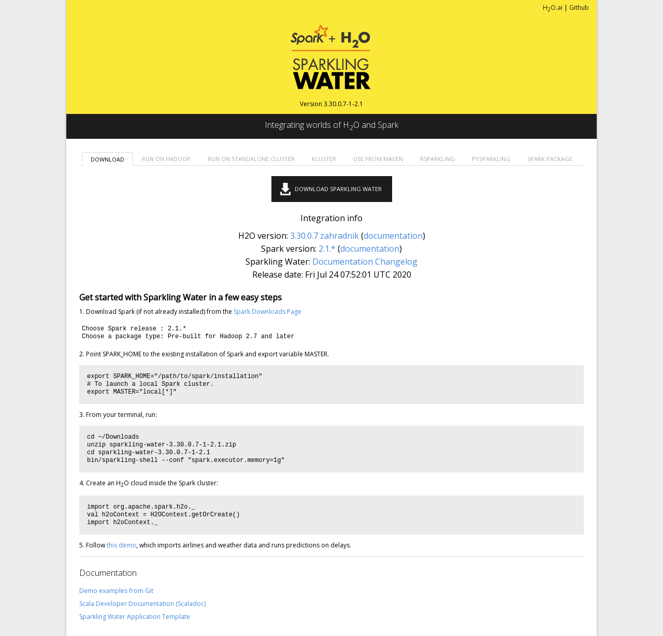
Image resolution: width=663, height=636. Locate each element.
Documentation (342, 261)
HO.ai (553, 7)
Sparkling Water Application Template (134, 616)
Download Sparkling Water (338, 189)
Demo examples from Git (116, 590)
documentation (393, 235)
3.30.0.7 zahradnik (324, 235)
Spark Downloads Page (267, 311)
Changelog (396, 261)
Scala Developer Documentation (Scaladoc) (142, 603)
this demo (121, 545)
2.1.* (327, 248)
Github (579, 7)
